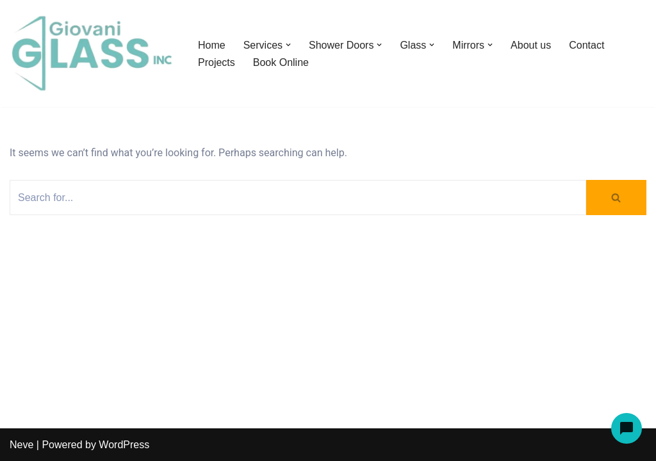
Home (212, 45)
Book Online (281, 62)
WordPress (124, 444)
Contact (586, 45)
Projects (216, 62)
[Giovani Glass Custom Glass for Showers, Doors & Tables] (93, 53)
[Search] (298, 197)
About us (531, 45)
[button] (288, 44)
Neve (21, 444)
